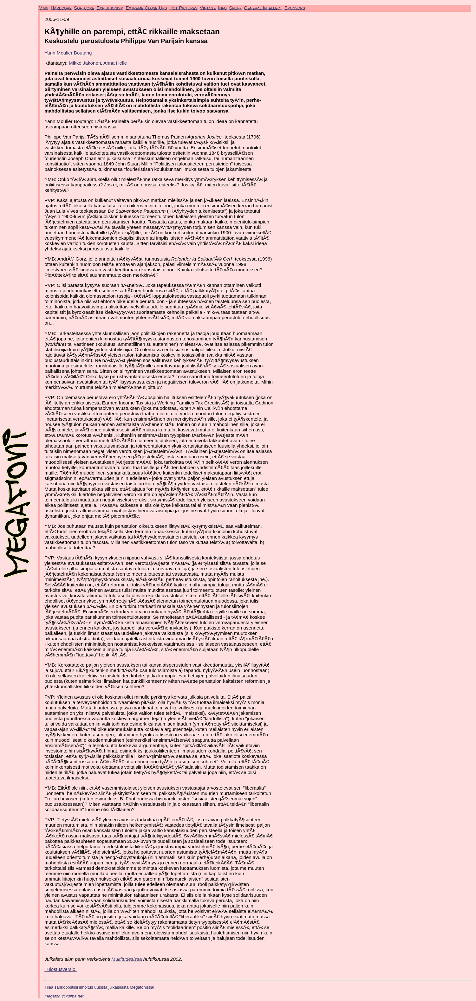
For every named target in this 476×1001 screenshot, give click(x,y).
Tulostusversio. (60, 969)
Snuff (235, 7)
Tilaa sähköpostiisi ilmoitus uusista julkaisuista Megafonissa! (99, 987)
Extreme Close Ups (146, 7)
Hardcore (61, 7)
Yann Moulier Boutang (68, 52)
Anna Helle (115, 63)
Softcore (84, 7)
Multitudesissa (126, 959)
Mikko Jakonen (85, 63)
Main (44, 7)
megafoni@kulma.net (63, 996)
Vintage (208, 7)
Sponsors (294, 7)
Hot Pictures (183, 7)
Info (222, 7)
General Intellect (263, 7)
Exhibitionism (109, 7)
